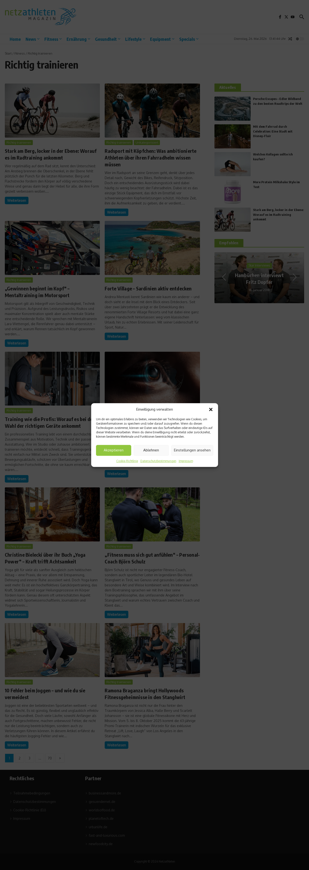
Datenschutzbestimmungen (158, 461)
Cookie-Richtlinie (127, 461)
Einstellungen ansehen (192, 450)
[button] (210, 409)
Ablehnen (151, 450)
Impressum (186, 461)
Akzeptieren (114, 450)
